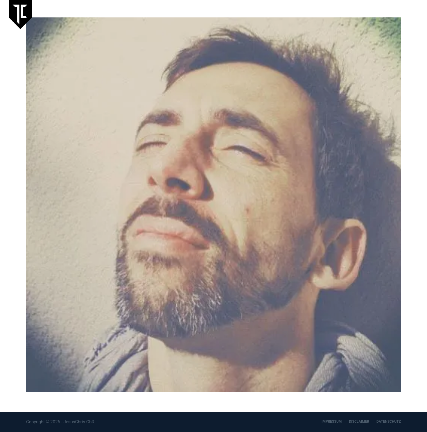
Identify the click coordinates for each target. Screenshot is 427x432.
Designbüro (381, 14)
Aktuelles (293, 14)
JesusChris (323, 14)
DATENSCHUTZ (388, 422)
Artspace (352, 14)
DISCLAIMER (359, 422)
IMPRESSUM (332, 422)
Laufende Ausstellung (253, 14)
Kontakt (410, 14)
